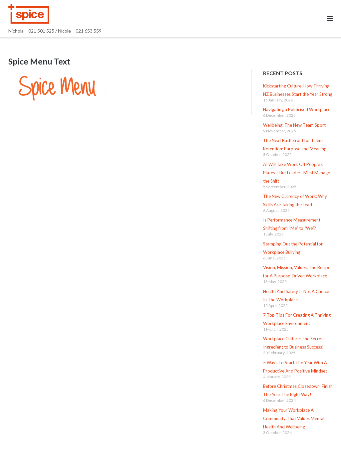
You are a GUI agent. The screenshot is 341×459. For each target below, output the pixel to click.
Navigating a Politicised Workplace (296, 109)
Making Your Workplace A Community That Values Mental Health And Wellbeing (293, 418)
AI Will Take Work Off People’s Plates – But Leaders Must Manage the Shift (296, 173)
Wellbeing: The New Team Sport (294, 125)
